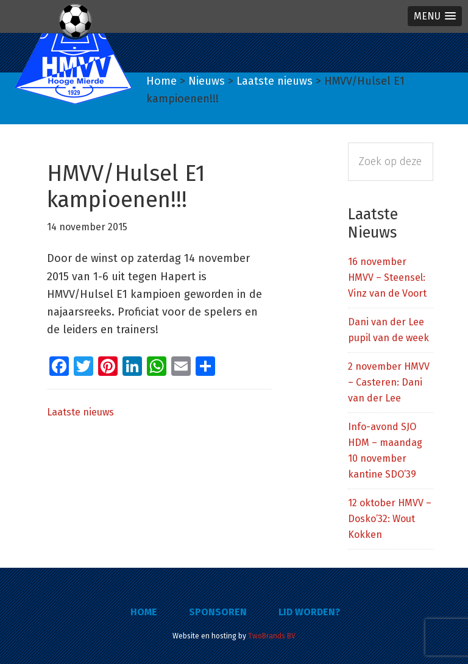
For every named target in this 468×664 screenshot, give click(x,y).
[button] (435, 16)
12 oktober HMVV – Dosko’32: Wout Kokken (389, 518)
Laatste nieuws (80, 412)
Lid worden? (309, 612)
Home (143, 612)
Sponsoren (218, 612)
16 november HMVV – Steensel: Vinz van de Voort (387, 277)
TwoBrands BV (272, 636)
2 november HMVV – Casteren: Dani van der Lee (389, 382)
